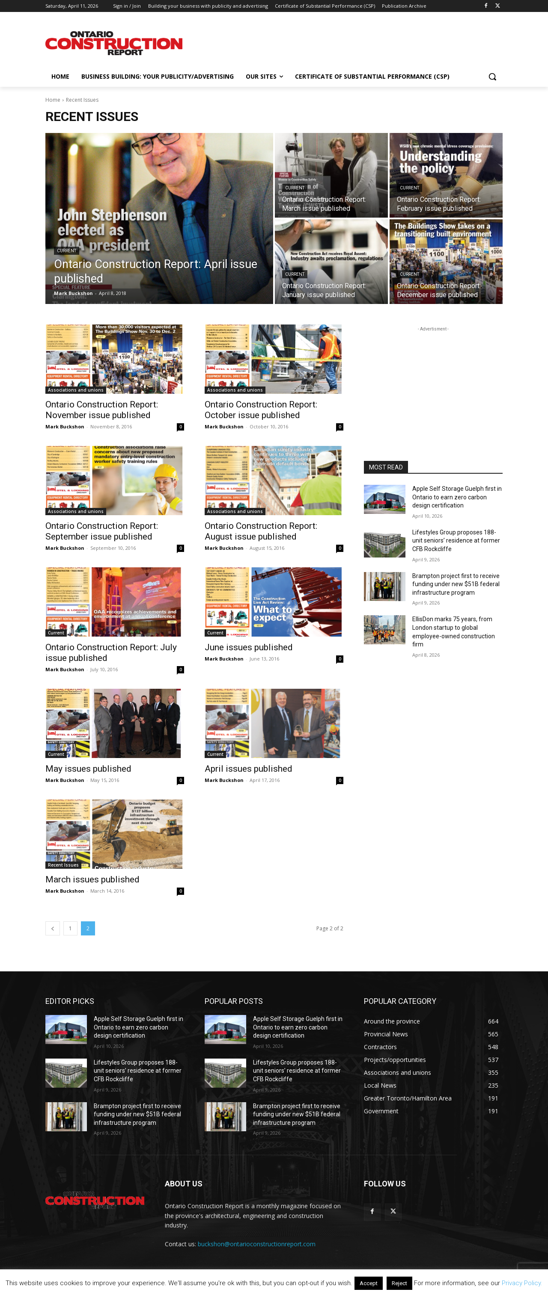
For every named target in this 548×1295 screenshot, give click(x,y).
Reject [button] (399, 1283)
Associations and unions (76, 390)
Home (52, 99)
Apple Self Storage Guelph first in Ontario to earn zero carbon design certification (457, 497)
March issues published (92, 879)
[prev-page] (52, 928)
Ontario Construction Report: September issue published (101, 531)
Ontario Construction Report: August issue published (261, 531)
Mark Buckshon (64, 426)
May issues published (88, 769)
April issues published (248, 769)
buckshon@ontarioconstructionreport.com (257, 1244)
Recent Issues (63, 865)
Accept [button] (369, 1283)
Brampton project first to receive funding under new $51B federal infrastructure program (456, 584)
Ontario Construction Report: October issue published (261, 409)
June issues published (249, 647)
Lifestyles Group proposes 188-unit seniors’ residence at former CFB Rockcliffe (456, 540)
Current (66, 250)
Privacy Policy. (522, 1283)
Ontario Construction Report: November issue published (101, 409)
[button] (492, 76)
